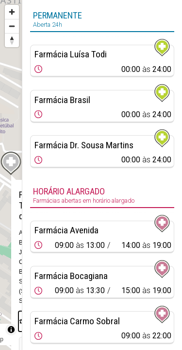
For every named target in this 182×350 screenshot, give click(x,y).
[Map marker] (11, 163)
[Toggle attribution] (11, 329)
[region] (11, 175)
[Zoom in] (12, 12)
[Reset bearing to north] (12, 40)
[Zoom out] (12, 26)
